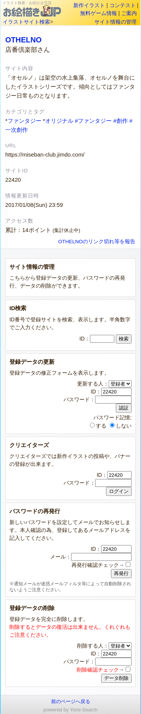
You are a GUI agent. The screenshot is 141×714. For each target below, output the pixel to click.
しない (121, 426)
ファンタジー (24, 120)
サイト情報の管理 (115, 22)
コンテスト (122, 5)
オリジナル (59, 120)
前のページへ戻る (70, 701)
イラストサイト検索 (26, 22)
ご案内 (129, 13)
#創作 (120, 120)
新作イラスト (89, 5)
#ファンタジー (93, 120)
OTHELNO (23, 40)
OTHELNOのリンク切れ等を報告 (96, 241)
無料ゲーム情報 (98, 13)
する (98, 426)
